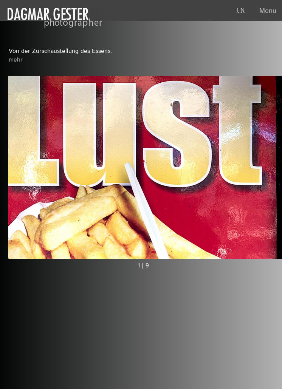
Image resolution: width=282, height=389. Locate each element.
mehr (16, 60)
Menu (267, 11)
